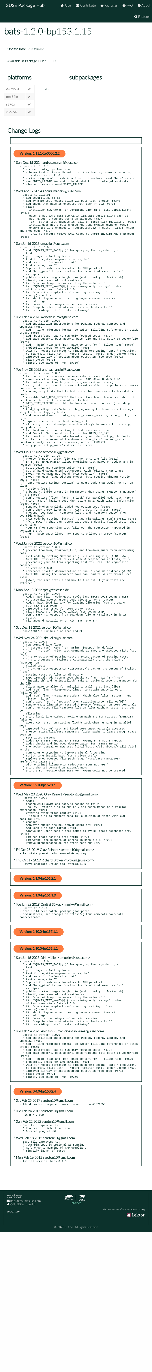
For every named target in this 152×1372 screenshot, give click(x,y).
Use (66, 5)
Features (142, 17)
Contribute (86, 5)
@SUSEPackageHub (21, 1344)
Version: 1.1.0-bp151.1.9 (38, 1007)
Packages (109, 5)
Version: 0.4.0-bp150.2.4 (38, 1226)
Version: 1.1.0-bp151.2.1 (38, 990)
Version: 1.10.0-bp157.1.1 (39, 1045)
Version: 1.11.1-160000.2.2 (39, 153)
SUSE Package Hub (25, 5)
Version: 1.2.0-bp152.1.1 (38, 886)
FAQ (128, 5)
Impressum (13, 1351)
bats (12, 31)
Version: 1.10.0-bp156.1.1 (39, 1062)
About (144, 5)
